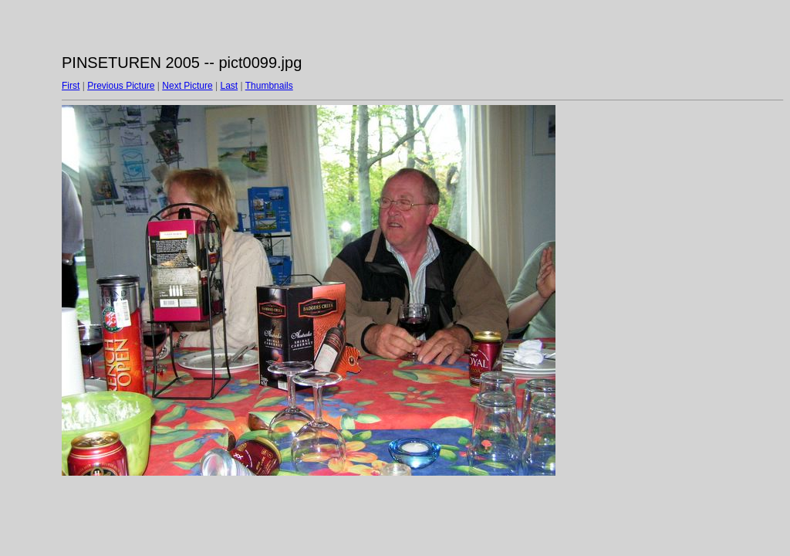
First (70, 85)
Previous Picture (120, 85)
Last (229, 85)
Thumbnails (269, 85)
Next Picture (187, 85)
